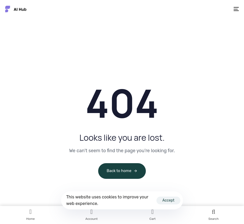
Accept (168, 200)
